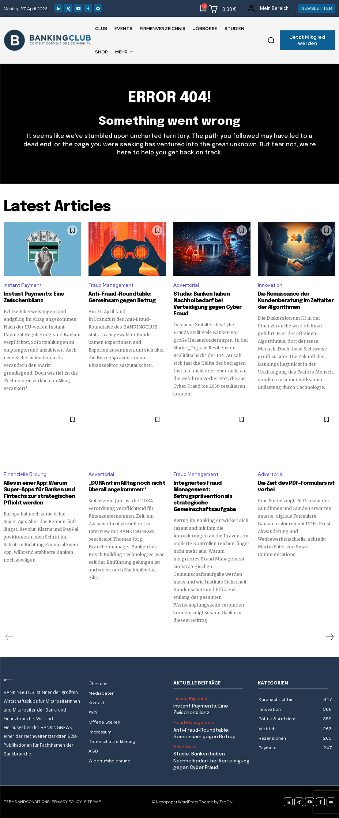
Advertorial (186, 285)
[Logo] (42, 680)
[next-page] (329, 636)
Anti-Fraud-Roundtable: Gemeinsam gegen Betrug (122, 297)
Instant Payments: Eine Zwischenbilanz (34, 297)
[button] (271, 40)
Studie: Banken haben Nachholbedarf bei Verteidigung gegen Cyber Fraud (207, 304)
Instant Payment (23, 285)
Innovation (270, 285)
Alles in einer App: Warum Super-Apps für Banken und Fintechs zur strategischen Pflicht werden (39, 493)
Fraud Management (110, 285)
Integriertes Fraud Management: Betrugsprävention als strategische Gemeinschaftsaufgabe (204, 496)
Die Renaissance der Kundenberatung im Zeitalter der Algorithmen (296, 300)
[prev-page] (9, 636)
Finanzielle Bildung (25, 474)
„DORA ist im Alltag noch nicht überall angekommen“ (126, 486)
